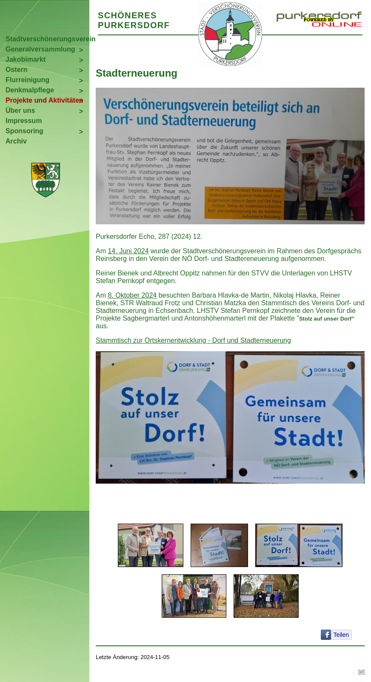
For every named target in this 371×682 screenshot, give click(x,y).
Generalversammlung (40, 49)
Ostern (17, 69)
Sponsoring (24, 131)
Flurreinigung (27, 79)
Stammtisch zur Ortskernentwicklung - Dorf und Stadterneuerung (193, 340)
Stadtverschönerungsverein (47, 39)
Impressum (24, 120)
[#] (361, 671)
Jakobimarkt (26, 59)
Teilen (341, 634)
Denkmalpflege (30, 90)
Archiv (16, 141)
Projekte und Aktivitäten (44, 100)
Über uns (20, 110)
